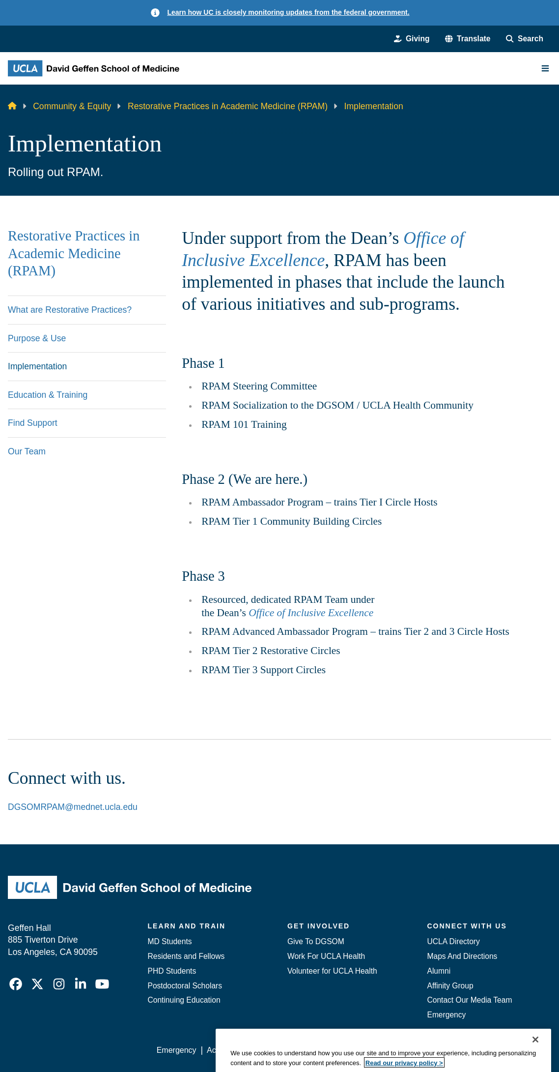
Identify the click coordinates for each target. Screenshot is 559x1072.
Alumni (439, 971)
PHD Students (172, 971)
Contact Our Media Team (469, 1000)
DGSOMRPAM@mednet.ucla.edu (73, 807)
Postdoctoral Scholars (185, 986)
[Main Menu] (545, 68)
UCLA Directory (453, 941)
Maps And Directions (462, 956)
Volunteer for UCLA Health (332, 971)
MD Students (170, 941)
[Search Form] (524, 39)
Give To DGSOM (315, 941)
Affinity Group (450, 986)
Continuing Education (184, 1000)
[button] (467, 39)
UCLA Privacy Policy (296, 1050)
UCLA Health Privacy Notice (391, 1050)
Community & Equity (72, 106)
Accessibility (228, 1050)
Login (460, 1050)
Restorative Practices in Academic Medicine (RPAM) (228, 106)
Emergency (446, 1015)
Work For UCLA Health (326, 956)
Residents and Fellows (186, 956)
